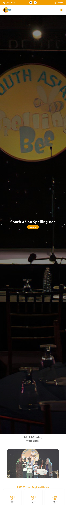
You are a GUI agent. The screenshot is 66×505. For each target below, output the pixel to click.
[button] (61, 9)
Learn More (33, 227)
